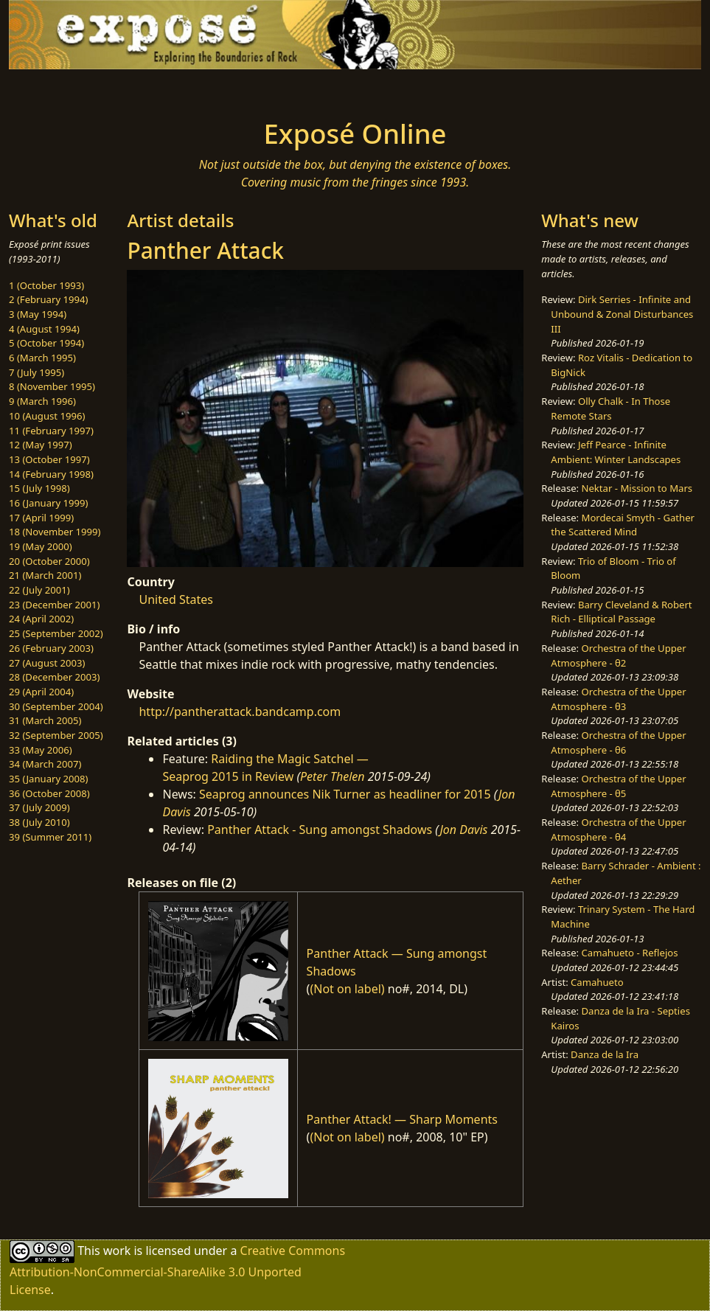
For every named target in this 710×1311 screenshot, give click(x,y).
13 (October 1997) (49, 459)
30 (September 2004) (56, 706)
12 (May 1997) (40, 444)
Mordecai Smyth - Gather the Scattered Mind (623, 525)
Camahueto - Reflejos (630, 952)
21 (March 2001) (45, 575)
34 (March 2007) (45, 764)
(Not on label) (347, 989)
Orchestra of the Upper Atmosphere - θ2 (618, 655)
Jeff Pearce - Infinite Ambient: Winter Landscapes (616, 452)
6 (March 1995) (42, 357)
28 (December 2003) (54, 677)
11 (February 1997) (51, 430)
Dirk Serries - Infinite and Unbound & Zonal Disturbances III (622, 314)
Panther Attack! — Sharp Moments (402, 1119)
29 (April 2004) (41, 691)
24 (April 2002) (41, 618)
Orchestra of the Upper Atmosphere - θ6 (618, 742)
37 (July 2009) (39, 807)
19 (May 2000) (40, 546)
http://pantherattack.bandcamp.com (240, 711)
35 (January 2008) (48, 778)
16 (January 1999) (48, 503)
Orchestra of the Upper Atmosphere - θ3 (618, 699)
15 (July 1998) (39, 488)
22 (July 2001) (39, 590)
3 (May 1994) (37, 314)
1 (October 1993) (46, 285)
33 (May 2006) (40, 750)
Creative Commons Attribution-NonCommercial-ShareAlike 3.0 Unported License (177, 1270)
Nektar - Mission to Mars (637, 488)
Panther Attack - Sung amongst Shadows (319, 829)
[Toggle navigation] (128, 90)
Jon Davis (463, 829)
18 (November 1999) (55, 531)
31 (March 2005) (45, 720)
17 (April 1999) (41, 517)
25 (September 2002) (56, 633)
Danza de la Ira (604, 1054)
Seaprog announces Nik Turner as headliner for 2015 (345, 794)
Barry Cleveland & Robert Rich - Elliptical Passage (621, 612)
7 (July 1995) (36, 372)
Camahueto (597, 982)
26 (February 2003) (51, 648)
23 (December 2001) (54, 604)
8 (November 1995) (52, 386)
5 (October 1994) (46, 343)
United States (176, 599)
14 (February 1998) (51, 474)
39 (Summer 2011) (50, 837)
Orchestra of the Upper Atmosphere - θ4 (618, 830)
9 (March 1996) (42, 401)
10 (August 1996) (47, 415)
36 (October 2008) (49, 793)
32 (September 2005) (56, 735)
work (116, 1250)
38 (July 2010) (39, 822)
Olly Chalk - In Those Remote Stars (610, 408)
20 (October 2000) (49, 561)
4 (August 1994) (44, 328)
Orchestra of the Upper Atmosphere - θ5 (618, 786)
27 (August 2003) (47, 663)
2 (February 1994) (48, 299)
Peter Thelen (332, 776)
